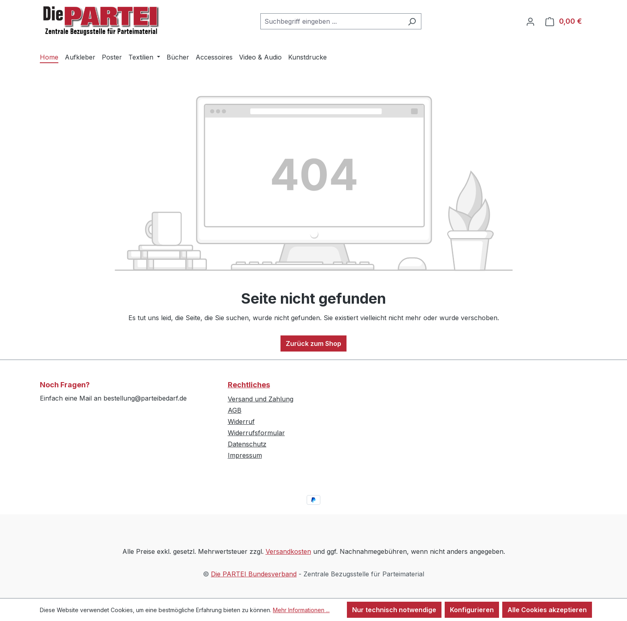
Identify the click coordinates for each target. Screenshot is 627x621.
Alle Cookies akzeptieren (547, 610)
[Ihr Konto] (530, 21)
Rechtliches (249, 384)
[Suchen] (411, 21)
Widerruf (241, 421)
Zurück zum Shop (313, 343)
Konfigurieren (472, 610)
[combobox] (331, 21)
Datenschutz (247, 444)
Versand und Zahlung (260, 399)
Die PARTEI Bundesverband (254, 574)
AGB (234, 410)
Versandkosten (288, 551)
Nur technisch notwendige (394, 610)
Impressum (245, 455)
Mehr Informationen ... (301, 610)
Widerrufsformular (256, 433)
